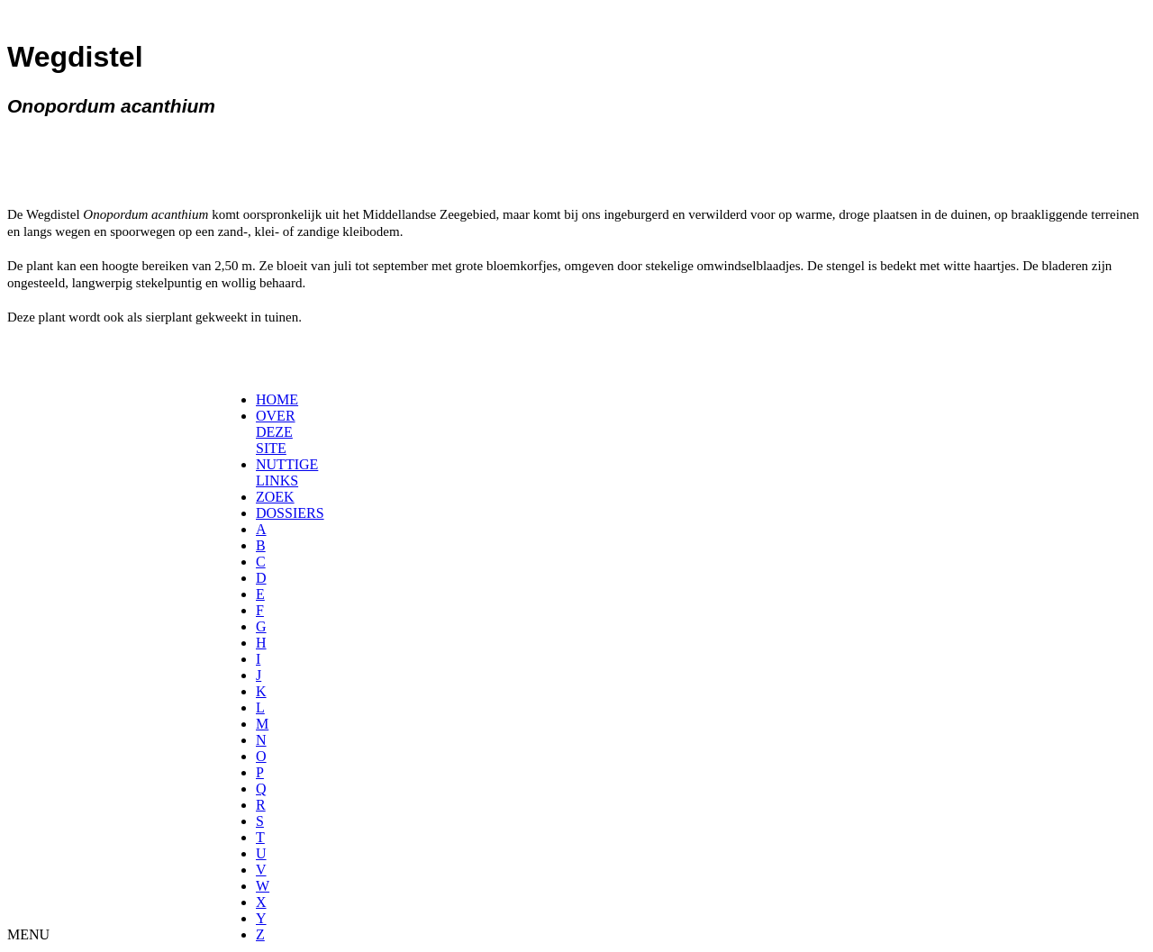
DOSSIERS (290, 513)
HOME (277, 399)
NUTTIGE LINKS (287, 472)
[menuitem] (262, 400)
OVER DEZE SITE (275, 432)
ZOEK (275, 496)
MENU (28, 934)
